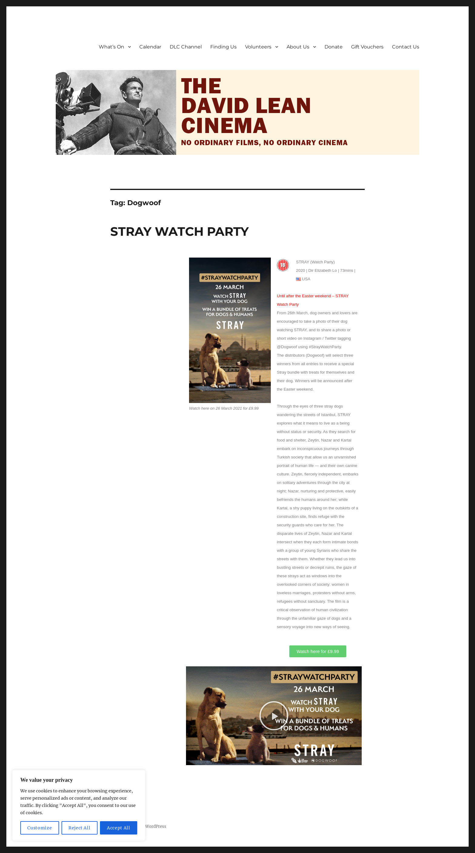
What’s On (111, 47)
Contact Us (405, 47)
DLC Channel (186, 47)
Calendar (150, 47)
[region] (78, 805)
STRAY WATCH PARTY (179, 231)
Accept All (118, 828)
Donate (333, 47)
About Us (298, 47)
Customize (39, 828)
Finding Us (223, 47)
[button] (274, 716)
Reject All (79, 828)
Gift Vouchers (367, 47)
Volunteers (258, 47)
